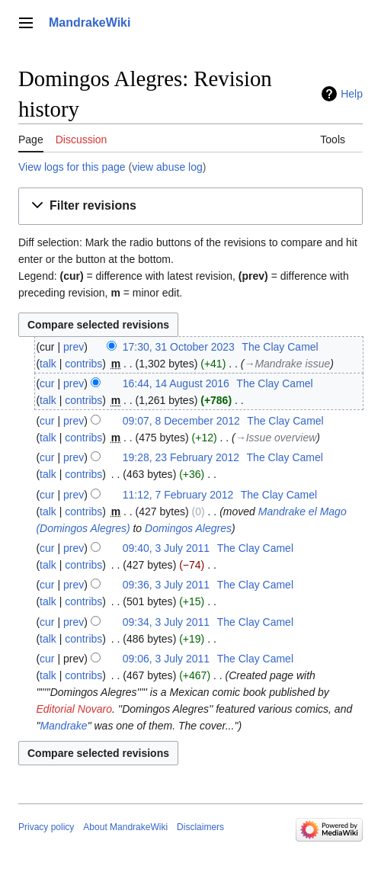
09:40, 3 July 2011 (166, 548)
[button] (190, 206)
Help (352, 94)
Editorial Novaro (74, 709)
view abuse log (167, 167)
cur (47, 383)
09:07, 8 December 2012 (181, 421)
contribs (83, 364)
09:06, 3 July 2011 (166, 659)
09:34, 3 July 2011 (166, 622)
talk (48, 364)
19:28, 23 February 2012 (181, 457)
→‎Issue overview (276, 437)
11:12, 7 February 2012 (178, 495)
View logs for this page (72, 167)
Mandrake (63, 726)
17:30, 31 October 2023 (179, 347)
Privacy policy (46, 827)
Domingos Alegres (188, 528)
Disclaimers (200, 827)
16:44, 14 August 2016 (176, 383)
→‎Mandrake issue (287, 364)
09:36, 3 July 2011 (166, 585)
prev (73, 347)
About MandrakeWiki (125, 827)
